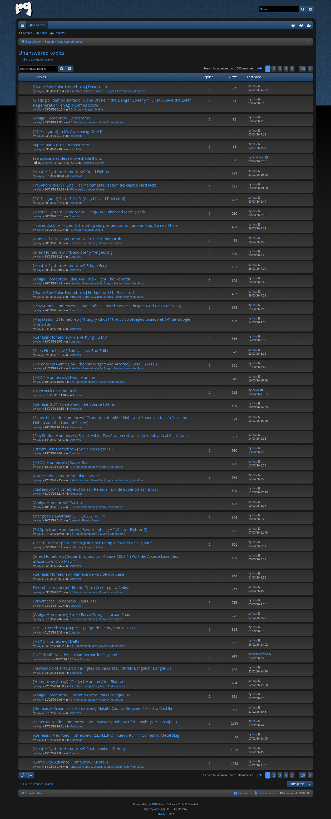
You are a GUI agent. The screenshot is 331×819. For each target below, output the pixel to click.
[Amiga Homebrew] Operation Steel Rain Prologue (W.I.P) (85, 694)
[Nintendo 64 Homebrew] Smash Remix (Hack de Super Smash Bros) (95, 489)
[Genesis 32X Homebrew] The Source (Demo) (75, 404)
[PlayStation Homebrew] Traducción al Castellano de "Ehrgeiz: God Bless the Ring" (107, 305)
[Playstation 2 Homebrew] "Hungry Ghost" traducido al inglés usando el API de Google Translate (111, 321)
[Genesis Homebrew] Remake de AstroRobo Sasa (78, 574)
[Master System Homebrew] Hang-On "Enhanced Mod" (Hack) (89, 211)
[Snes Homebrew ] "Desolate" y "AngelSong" (73, 252)
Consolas (76, 176)
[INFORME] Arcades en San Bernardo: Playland (75, 654)
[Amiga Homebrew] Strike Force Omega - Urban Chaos (82, 614)
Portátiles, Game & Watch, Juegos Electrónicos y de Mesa (107, 91)
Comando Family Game (84, 520)
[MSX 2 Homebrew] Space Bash (62, 462)
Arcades (78, 395)
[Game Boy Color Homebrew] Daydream (70, 86)
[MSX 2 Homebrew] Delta (56, 641)
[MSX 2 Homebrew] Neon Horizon (64, 377)
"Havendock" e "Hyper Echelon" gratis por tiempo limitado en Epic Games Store (105, 225)
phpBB (152, 804)
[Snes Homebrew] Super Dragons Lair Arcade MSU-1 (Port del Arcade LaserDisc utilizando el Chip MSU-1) (106, 559)
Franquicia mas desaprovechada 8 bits (67, 158)
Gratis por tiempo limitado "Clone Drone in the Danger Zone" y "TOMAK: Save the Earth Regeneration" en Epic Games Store (112, 102)
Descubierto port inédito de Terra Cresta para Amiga (81, 587)
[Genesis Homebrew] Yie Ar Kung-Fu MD (70, 337)
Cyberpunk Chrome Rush (55, 390)
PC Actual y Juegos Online (86, 109)
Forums (39, 25)
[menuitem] (293, 25)
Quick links (23, 26)
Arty (156, 809)
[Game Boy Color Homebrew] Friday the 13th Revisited (83, 292)
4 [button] (286, 68)
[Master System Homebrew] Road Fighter (71, 171)
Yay (39, 91)
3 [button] (280, 68)
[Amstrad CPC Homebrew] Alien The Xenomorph (77, 238)
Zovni (40, 395)
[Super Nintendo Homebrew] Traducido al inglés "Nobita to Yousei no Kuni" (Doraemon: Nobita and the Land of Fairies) (112, 420)
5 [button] (292, 68)
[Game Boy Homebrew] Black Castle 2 (67, 475)
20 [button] (303, 68)
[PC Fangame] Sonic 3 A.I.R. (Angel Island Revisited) (79, 198)
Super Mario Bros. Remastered (61, 144)
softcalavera (44, 659)
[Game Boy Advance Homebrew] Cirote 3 (70, 762)
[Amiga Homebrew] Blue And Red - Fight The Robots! (81, 279)
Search (27, 32)
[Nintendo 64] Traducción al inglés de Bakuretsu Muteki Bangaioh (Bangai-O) (102, 668)
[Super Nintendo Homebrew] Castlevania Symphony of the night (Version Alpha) (105, 721)
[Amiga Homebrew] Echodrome (61, 117)
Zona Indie (75, 135)
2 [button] (274, 68)
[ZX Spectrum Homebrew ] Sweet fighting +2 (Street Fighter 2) (90, 529)
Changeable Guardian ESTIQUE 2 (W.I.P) (69, 516)
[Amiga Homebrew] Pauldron (59, 502)
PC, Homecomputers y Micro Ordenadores (96, 122)
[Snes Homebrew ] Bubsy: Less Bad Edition (72, 350)
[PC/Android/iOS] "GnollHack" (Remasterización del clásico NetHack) (94, 185)
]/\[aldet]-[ (48, 162)
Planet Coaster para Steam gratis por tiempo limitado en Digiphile (92, 542)
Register (60, 32)
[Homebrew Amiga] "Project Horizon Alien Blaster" (79, 681)
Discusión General (93, 162)
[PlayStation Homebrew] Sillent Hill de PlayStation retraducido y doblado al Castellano (110, 435)
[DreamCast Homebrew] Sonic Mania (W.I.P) (73, 448)
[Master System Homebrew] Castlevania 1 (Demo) (79, 748)
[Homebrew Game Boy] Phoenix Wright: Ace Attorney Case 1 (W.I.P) (95, 363)
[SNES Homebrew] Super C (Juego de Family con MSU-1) (84, 627)
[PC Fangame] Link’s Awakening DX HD (68, 131)
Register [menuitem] (310, 26)
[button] (259, 69)
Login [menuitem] (302, 26)
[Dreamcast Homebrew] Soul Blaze (65, 601)
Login (43, 32)
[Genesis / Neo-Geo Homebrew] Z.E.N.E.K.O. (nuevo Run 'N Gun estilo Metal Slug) (107, 735)
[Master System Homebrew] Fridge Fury (70, 265)
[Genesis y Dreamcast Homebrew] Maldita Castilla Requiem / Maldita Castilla (102, 708)
